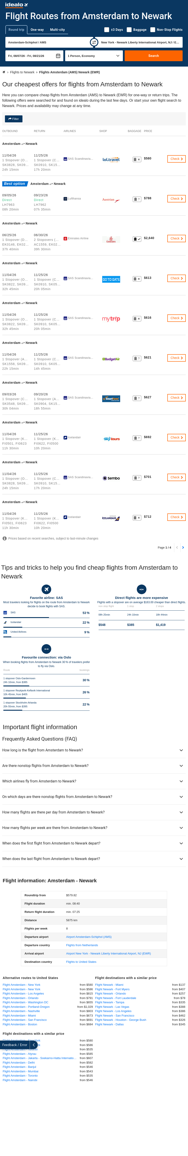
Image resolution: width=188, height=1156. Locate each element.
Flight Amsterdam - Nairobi (20, 1080)
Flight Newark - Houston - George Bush (120, 1020)
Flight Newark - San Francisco (114, 1015)
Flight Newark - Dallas (109, 1024)
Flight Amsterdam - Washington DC (25, 1002)
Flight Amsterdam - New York (21, 984)
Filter (15, 119)
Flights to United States (81, 961)
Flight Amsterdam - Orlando (20, 998)
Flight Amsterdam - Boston (20, 1024)
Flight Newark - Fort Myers (112, 989)
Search (153, 56)
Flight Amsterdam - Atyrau (19, 1053)
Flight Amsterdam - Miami (19, 1015)
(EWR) (108, 953)
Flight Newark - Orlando (110, 993)
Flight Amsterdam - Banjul (19, 1067)
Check (177, 159)
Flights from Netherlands (82, 945)
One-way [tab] (37, 29)
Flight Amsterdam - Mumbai (20, 1071)
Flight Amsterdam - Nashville (21, 1011)
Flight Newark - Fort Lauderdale (115, 998)
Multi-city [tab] (57, 29)
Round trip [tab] (16, 29)
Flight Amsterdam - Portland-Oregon (26, 1006)
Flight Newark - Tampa (109, 1002)
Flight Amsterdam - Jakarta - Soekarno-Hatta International (40, 1058)
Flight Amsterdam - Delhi (19, 1062)
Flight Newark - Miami (109, 984)
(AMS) (89, 937)
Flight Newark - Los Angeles (113, 1011)
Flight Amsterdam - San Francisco (25, 1020)
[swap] (94, 42)
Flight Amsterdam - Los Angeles (23, 993)
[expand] (4, 1044)
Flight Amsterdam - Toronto (20, 1075)
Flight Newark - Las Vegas (112, 1006)
